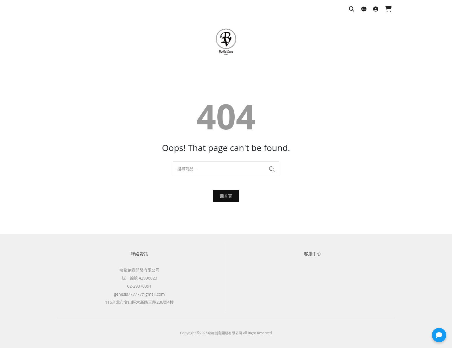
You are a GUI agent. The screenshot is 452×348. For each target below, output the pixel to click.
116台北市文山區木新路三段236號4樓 (139, 302)
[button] (439, 335)
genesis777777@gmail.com (139, 294)
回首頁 (226, 196)
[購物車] (388, 9)
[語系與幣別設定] (363, 9)
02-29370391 (139, 286)
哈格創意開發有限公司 (139, 270)
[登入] (375, 9)
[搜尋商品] (351, 9)
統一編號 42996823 (139, 278)
